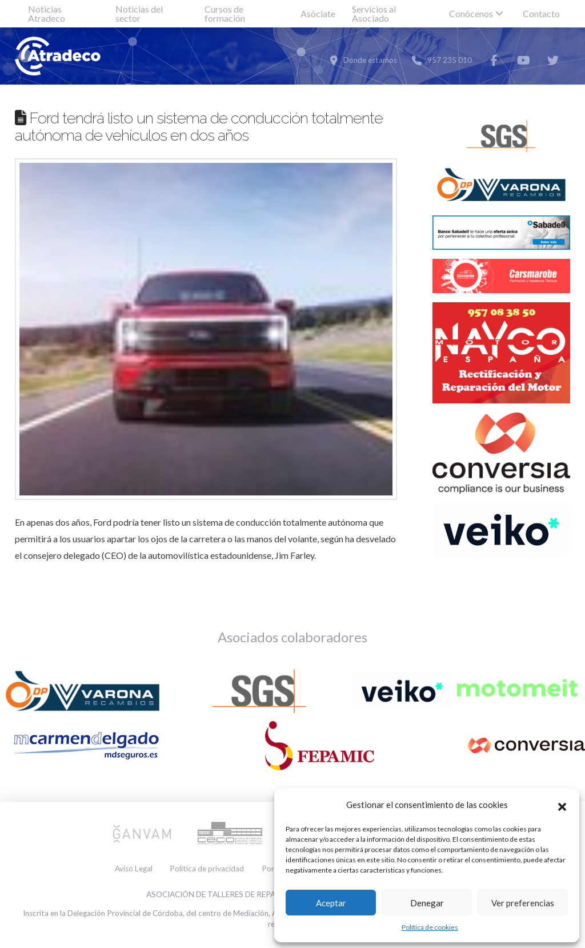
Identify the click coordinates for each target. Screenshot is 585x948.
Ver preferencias (522, 903)
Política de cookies (430, 927)
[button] (562, 805)
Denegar (427, 903)
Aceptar (331, 903)
